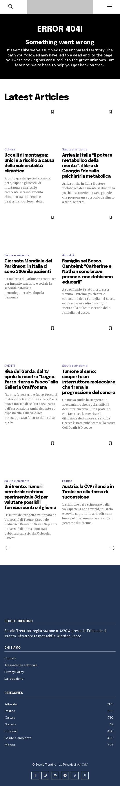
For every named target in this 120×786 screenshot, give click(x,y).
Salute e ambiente (74, 149)
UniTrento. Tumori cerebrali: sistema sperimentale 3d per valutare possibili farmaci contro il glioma (30, 497)
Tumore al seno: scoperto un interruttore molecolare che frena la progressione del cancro (88, 382)
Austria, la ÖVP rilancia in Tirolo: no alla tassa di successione (88, 492)
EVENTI (9, 366)
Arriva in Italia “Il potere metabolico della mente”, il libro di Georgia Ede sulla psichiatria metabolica (87, 166)
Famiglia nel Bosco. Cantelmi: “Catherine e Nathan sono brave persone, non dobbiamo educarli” (87, 272)
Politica (67, 481)
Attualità (68, 255)
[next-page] (112, 548)
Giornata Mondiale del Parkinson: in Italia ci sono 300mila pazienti (28, 266)
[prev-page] (7, 548)
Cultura (9, 149)
